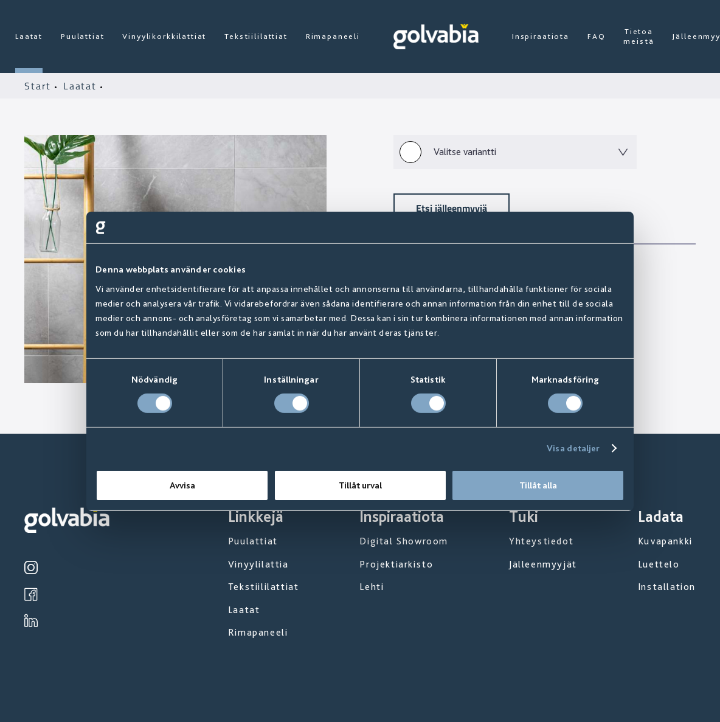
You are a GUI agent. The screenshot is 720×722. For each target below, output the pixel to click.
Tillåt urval (360, 485)
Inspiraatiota (540, 36)
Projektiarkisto (396, 564)
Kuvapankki (665, 541)
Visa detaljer (573, 448)
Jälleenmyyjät (543, 564)
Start (39, 85)
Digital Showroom (403, 541)
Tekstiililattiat (255, 36)
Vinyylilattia (258, 564)
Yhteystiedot (541, 541)
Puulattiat (82, 36)
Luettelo (659, 564)
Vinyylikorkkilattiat (164, 36)
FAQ (596, 36)
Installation (667, 586)
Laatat (29, 36)
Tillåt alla (538, 485)
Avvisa (182, 485)
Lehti (371, 586)
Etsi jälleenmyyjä (451, 208)
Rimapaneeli (333, 36)
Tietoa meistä (638, 36)
